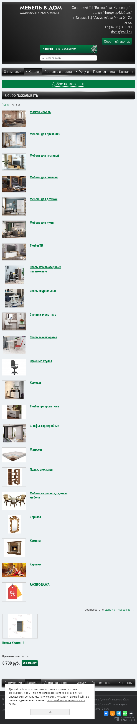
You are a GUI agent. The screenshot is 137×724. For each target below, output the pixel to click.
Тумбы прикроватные (44, 406)
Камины (35, 540)
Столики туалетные (43, 314)
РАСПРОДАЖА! (40, 584)
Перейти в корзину (95, 49)
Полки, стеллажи (41, 469)
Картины (36, 564)
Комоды (35, 382)
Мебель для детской (43, 199)
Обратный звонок (117, 41)
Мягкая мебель (40, 112)
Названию (124, 609)
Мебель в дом (41, 7)
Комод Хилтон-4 (13, 643)
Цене (108, 609)
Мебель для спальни (44, 177)
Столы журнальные (43, 291)
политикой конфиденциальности (66, 700)
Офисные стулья (41, 361)
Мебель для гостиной (44, 155)
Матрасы (36, 449)
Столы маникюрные (43, 337)
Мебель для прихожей (45, 134)
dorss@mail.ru (121, 32)
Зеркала (35, 517)
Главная (6, 104)
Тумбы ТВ (36, 245)
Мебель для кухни (42, 222)
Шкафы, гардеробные (44, 426)
